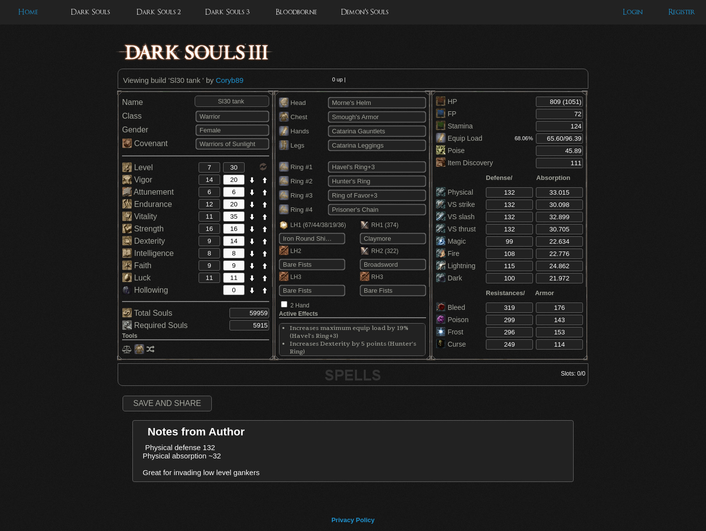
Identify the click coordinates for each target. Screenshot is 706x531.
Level (137, 167)
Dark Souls (90, 12)
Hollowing (145, 290)
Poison (452, 320)
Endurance (147, 204)
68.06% (524, 138)
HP (446, 101)
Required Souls (155, 325)
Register (681, 12)
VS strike (455, 204)
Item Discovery (464, 163)
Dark (449, 278)
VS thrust (456, 229)
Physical (454, 192)
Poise (450, 150)
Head (292, 102)
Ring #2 (295, 181)
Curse (451, 344)
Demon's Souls (364, 12)
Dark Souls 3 (227, 12)
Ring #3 (295, 195)
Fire (447, 253)
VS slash (455, 217)
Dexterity (143, 241)
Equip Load (459, 138)
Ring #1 (295, 167)
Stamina (454, 126)
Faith (136, 265)
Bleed (450, 307)
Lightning (456, 266)
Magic (451, 241)
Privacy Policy (353, 520)
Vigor (137, 180)
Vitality (139, 216)
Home (28, 12)
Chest (293, 117)
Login (633, 12)
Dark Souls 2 (158, 12)
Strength (143, 229)
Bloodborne (296, 12)
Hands (294, 131)
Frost (449, 332)
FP (446, 114)
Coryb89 (230, 80)
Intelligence (148, 253)
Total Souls (147, 313)
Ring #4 (295, 209)
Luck (136, 278)
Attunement (148, 192)
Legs (291, 145)
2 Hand (299, 305)
